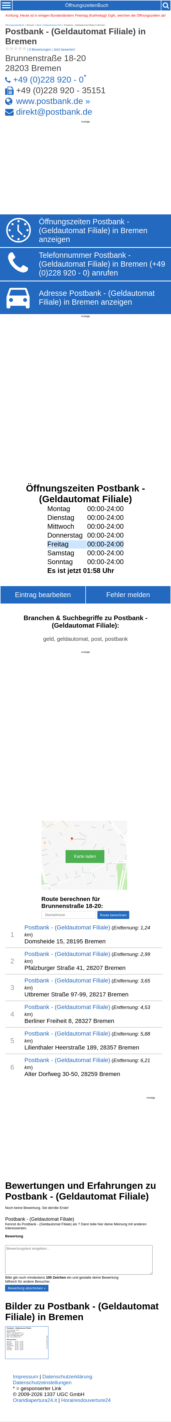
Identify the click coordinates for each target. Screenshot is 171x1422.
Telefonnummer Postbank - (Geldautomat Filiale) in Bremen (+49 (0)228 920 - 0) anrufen (102, 264)
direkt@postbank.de (54, 112)
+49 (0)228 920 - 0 (48, 79)
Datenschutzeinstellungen (42, 1382)
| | (40, 49)
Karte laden (85, 856)
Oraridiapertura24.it (35, 1400)
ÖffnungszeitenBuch (86, 5)
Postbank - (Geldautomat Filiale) (67, 927)
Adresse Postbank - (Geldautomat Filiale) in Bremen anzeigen (97, 297)
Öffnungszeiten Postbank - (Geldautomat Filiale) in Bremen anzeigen (93, 230)
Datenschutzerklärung (67, 1376)
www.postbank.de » (53, 101)
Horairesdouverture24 (86, 1400)
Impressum (25, 1376)
